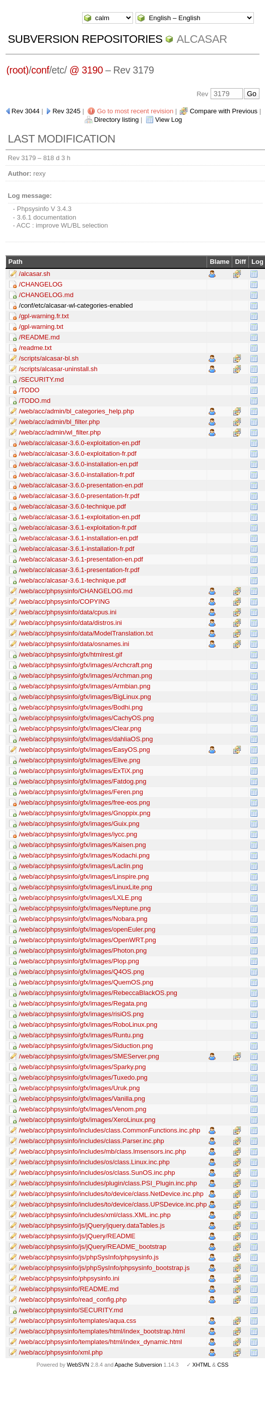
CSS (222, 1365)
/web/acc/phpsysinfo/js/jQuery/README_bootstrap (93, 1246)
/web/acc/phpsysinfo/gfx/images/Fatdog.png (83, 781)
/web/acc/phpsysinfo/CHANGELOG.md (75, 591)
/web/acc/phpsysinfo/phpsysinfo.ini (69, 1278)
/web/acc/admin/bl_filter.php (59, 422)
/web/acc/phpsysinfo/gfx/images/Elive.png (80, 760)
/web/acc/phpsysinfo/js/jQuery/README (77, 1236)
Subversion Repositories (85, 39)
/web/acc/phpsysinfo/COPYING (64, 601)
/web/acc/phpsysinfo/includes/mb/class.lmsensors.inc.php (102, 1151)
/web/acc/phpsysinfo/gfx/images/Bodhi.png (81, 707)
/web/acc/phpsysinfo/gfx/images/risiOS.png (81, 1014)
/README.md (39, 337)
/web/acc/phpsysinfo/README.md (69, 1289)
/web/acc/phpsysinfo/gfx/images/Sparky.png (82, 1067)
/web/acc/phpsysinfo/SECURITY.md (71, 1310)
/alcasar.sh (34, 273)
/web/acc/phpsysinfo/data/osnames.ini (74, 644)
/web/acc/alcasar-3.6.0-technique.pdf (72, 506)
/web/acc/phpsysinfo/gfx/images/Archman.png (85, 675)
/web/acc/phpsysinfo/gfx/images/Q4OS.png (82, 971)
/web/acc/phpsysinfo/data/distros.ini (70, 622)
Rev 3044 (26, 111)
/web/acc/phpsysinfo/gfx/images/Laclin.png (81, 866)
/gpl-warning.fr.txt (44, 316)
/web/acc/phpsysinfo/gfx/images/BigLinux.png (85, 696)
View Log (168, 119)
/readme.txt (35, 347)
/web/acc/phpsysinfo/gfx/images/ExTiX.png (81, 770)
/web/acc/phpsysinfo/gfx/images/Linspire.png (84, 876)
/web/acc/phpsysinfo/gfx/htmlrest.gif (70, 654)
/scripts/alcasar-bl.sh (49, 358)
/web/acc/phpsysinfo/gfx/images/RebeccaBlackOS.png (98, 993)
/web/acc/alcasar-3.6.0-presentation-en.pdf (81, 485)
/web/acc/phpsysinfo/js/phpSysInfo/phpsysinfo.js (89, 1257)
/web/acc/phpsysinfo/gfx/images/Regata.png (83, 1003)
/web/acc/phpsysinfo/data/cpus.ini (68, 612)
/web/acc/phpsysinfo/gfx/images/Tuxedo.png (83, 1077)
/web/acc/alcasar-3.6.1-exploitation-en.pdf (80, 517)
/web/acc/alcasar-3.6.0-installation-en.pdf (78, 464)
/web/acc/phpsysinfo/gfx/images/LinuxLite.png (86, 887)
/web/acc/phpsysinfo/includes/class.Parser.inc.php (91, 1141)
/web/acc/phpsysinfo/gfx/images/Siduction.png (86, 1045)
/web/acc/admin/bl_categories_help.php (76, 411)
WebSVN (78, 1365)
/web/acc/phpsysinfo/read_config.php (73, 1299)
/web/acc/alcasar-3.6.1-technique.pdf (72, 580)
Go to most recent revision (135, 111)
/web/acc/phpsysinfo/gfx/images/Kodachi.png (84, 855)
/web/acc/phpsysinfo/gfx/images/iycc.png (78, 834)
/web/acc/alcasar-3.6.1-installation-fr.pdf (77, 548)
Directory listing (116, 119)
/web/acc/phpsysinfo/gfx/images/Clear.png (80, 728)
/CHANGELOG (41, 284)
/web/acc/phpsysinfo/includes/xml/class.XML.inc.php (95, 1215)
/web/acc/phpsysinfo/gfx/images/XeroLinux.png (87, 1119)
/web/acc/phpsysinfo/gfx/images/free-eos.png (84, 802)
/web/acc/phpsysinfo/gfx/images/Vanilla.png (82, 1098)
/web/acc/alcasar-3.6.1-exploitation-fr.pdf (78, 527)
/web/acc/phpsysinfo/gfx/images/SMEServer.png (89, 1056)
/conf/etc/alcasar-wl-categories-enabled (76, 305)
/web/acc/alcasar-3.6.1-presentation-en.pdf (81, 559)
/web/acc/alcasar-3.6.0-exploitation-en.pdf (80, 443)
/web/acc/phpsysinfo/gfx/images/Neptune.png (85, 908)
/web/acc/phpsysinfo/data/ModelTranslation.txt (86, 633)
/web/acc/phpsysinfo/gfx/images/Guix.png (79, 823)
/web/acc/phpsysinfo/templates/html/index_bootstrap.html (102, 1331)
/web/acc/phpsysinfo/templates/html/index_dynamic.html (100, 1342)
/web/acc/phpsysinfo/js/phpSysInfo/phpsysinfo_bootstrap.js (104, 1268)
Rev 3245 (66, 111)
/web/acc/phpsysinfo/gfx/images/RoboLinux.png (88, 1024)
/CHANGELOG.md (46, 295)
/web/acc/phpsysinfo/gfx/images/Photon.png (83, 950)
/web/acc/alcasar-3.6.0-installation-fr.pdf (77, 474)
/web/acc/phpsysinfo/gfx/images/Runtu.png (81, 1035)
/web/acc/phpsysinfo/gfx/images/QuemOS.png (86, 982)
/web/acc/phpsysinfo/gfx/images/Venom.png (83, 1109)
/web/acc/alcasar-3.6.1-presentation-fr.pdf (79, 570)
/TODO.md (35, 400)
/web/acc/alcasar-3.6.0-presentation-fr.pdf (79, 496)
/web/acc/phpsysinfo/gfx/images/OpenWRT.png (87, 940)
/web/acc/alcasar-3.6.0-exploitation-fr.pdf (78, 453)
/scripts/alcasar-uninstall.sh (58, 369)
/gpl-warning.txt (41, 326)
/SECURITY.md (41, 379)
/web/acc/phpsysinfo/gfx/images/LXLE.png (80, 897)
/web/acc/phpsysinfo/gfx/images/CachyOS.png (86, 718)
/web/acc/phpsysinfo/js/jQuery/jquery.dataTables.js (92, 1225)
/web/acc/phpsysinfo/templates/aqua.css (78, 1320)
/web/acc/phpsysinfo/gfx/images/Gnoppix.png (85, 813)
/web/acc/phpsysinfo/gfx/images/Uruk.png (79, 1088)
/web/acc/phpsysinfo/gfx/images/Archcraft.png (85, 665)
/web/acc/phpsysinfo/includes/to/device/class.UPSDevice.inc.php (113, 1204)
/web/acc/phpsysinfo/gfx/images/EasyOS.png (84, 749)
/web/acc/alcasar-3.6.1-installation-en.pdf (78, 538)
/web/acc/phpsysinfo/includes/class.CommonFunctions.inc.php (110, 1130)
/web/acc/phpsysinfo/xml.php (61, 1352)
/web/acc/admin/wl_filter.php (60, 432)
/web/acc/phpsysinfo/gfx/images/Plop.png (79, 961)
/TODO (29, 390)
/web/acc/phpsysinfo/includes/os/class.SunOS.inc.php (97, 1172)
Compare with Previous (223, 111)
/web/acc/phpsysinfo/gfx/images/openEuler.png (87, 929)
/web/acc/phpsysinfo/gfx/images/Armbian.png (85, 686)
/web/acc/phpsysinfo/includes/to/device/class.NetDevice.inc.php (111, 1193)
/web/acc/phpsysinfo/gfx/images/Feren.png (81, 792)
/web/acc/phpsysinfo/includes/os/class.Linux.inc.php (94, 1162)
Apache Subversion (138, 1365)
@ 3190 (86, 70)
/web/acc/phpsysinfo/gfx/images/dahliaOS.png (86, 739)
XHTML (201, 1365)
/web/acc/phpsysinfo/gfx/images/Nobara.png (83, 919)
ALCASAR (201, 39)
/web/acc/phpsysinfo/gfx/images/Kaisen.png (82, 845)
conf (40, 70)
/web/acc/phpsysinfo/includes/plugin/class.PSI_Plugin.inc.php (108, 1183)
